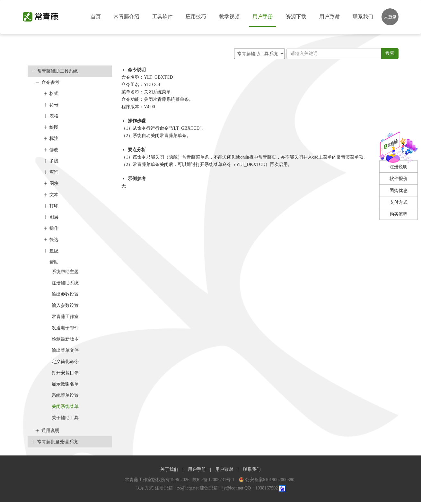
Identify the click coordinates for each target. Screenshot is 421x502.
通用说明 (50, 430)
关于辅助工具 (65, 417)
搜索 (389, 53)
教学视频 (229, 16)
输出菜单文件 (65, 350)
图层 (53, 217)
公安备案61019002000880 (266, 479)
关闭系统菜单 (65, 406)
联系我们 (363, 16)
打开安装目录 (65, 372)
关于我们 (169, 469)
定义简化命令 (65, 361)
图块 (53, 183)
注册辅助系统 (65, 283)
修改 (53, 149)
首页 (96, 16)
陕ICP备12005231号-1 (214, 479)
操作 (53, 228)
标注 (53, 138)
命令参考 (50, 82)
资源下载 (296, 16)
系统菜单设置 (65, 395)
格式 (53, 93)
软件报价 (399, 178)
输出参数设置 (65, 294)
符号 (53, 104)
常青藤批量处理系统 (57, 441)
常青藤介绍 (126, 16)
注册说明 (399, 166)
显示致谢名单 (65, 384)
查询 (53, 172)
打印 (53, 205)
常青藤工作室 (65, 316)
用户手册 (262, 16)
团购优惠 (399, 190)
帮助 (53, 262)
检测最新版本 (65, 339)
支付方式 (399, 202)
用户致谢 (329, 16)
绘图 (53, 127)
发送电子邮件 (65, 327)
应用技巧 (196, 16)
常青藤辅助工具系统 (57, 71)
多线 (53, 161)
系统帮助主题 (65, 271)
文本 (53, 194)
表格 (53, 116)
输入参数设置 (65, 305)
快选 (53, 239)
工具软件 (162, 16)
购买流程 (399, 214)
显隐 (53, 250)
